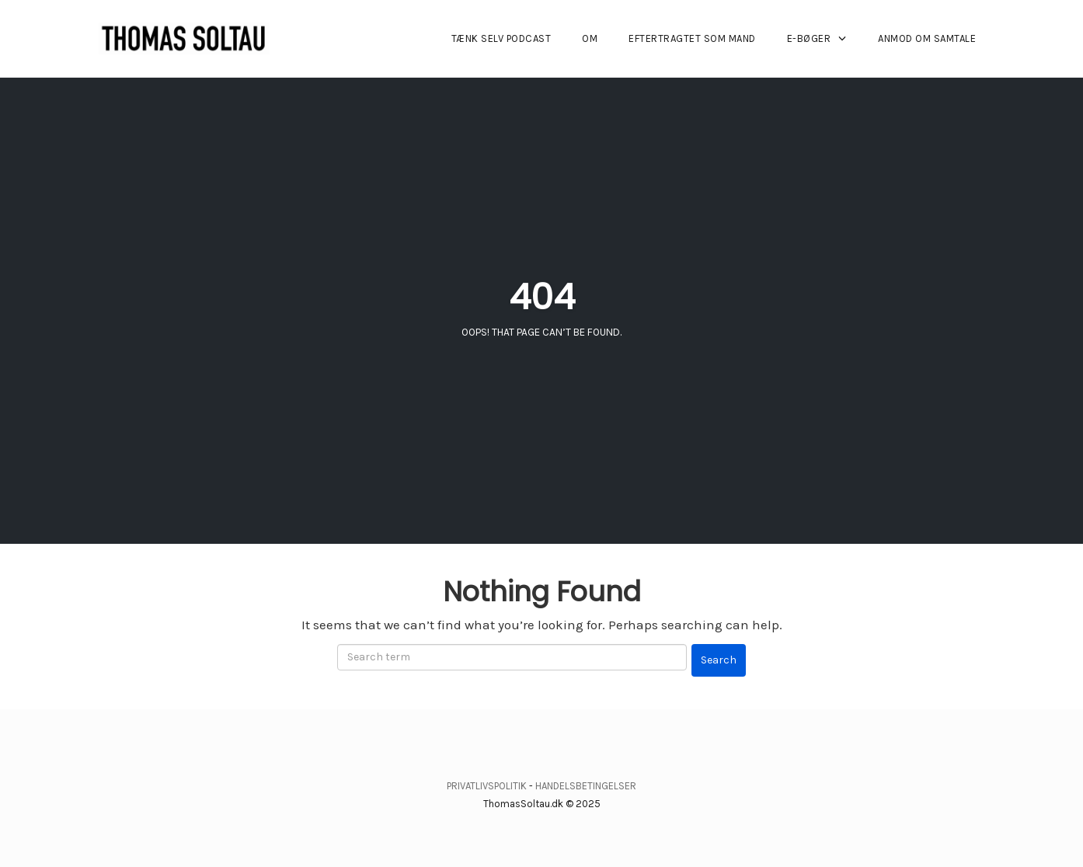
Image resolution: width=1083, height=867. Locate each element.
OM (589, 38)
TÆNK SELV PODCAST (501, 38)
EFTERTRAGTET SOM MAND (692, 38)
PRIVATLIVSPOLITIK (487, 786)
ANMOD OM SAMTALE (927, 38)
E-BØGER (809, 38)
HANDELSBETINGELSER (585, 786)
